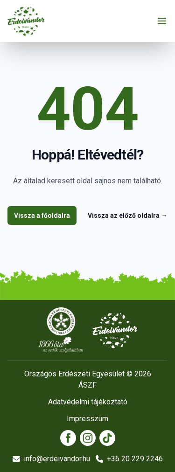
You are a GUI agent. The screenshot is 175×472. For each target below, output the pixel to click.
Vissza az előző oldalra (128, 215)
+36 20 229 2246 (129, 458)
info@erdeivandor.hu (51, 458)
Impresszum (87, 418)
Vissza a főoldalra (42, 215)
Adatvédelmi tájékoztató (87, 401)
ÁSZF (87, 385)
